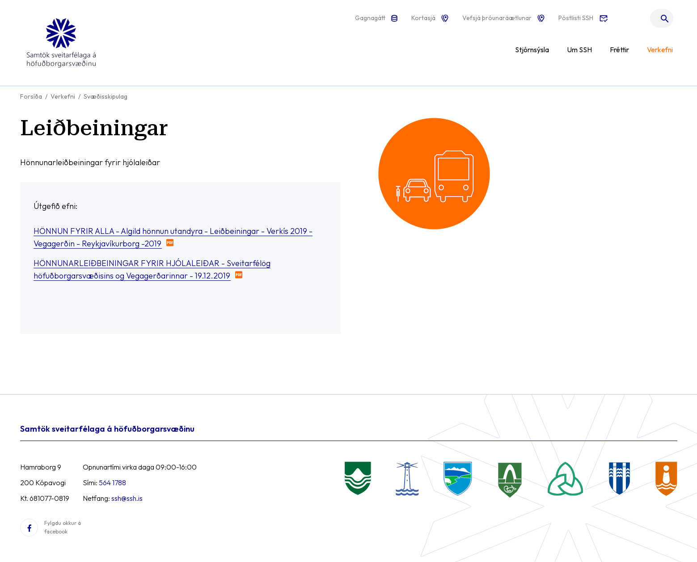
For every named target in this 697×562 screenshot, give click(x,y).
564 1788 (112, 482)
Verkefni (63, 96)
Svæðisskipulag (105, 96)
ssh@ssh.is (127, 498)
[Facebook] (29, 528)
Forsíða (31, 96)
